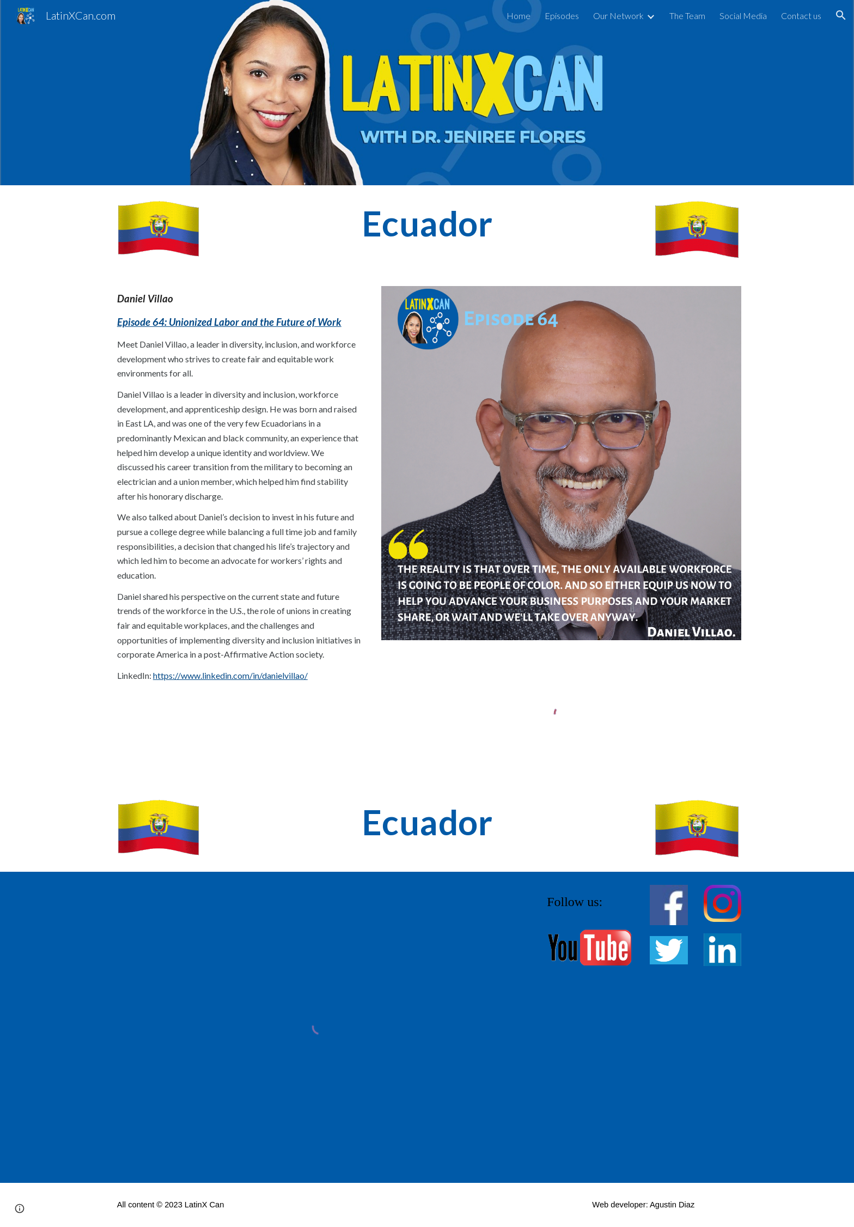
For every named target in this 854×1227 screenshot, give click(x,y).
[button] (841, 15)
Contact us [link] (801, 15)
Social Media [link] (743, 15)
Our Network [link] (618, 15)
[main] (427, 223)
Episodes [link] (562, 15)
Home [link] (518, 15)
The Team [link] (687, 15)
